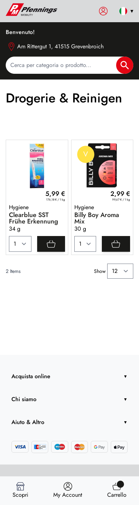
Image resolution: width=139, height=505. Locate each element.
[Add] (51, 244)
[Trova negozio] (68, 490)
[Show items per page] (120, 271)
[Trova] (117, 490)
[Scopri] (20, 490)
